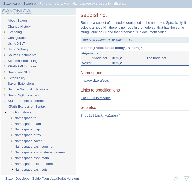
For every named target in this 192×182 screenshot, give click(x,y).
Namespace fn (25, 118)
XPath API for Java (22, 66)
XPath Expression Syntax (26, 106)
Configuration (17, 38)
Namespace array (28, 135)
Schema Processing (23, 61)
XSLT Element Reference (26, 101)
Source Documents (22, 55)
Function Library (20, 112)
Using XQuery (18, 49)
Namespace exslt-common (34, 146)
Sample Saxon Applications (28, 89)
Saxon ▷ (30, 3)
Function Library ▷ (54, 3)
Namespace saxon (28, 141)
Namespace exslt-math (32, 158)
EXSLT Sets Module (96, 98)
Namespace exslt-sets (31, 169)
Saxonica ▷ (11, 3)
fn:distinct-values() (101, 115)
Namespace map (27, 129)
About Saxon (17, 20)
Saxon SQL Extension (24, 95)
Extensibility (16, 78)
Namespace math (28, 124)
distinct (120, 3)
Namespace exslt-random (34, 164)
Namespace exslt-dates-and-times (40, 152)
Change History (19, 26)
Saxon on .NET (19, 72)
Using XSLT (16, 44)
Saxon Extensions (21, 83)
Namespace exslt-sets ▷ (91, 3)
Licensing (15, 32)
